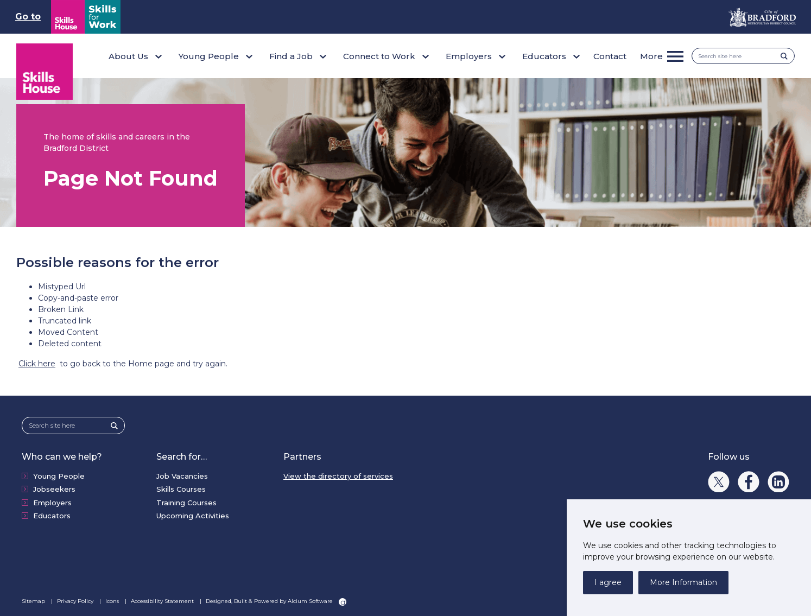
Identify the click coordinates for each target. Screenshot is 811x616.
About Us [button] (128, 56)
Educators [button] (544, 56)
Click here (36, 364)
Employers (52, 502)
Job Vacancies (182, 476)
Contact (609, 56)
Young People (59, 476)
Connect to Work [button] (379, 56)
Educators (52, 515)
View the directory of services (338, 476)
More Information (683, 582)
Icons (113, 601)
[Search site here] (740, 56)
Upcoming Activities (192, 515)
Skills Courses (181, 489)
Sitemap (34, 601)
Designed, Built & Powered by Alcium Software (276, 601)
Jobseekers (54, 489)
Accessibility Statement (163, 601)
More (651, 56)
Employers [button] (469, 56)
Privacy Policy (76, 601)
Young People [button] (209, 56)
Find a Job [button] (291, 56)
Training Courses (186, 502)
